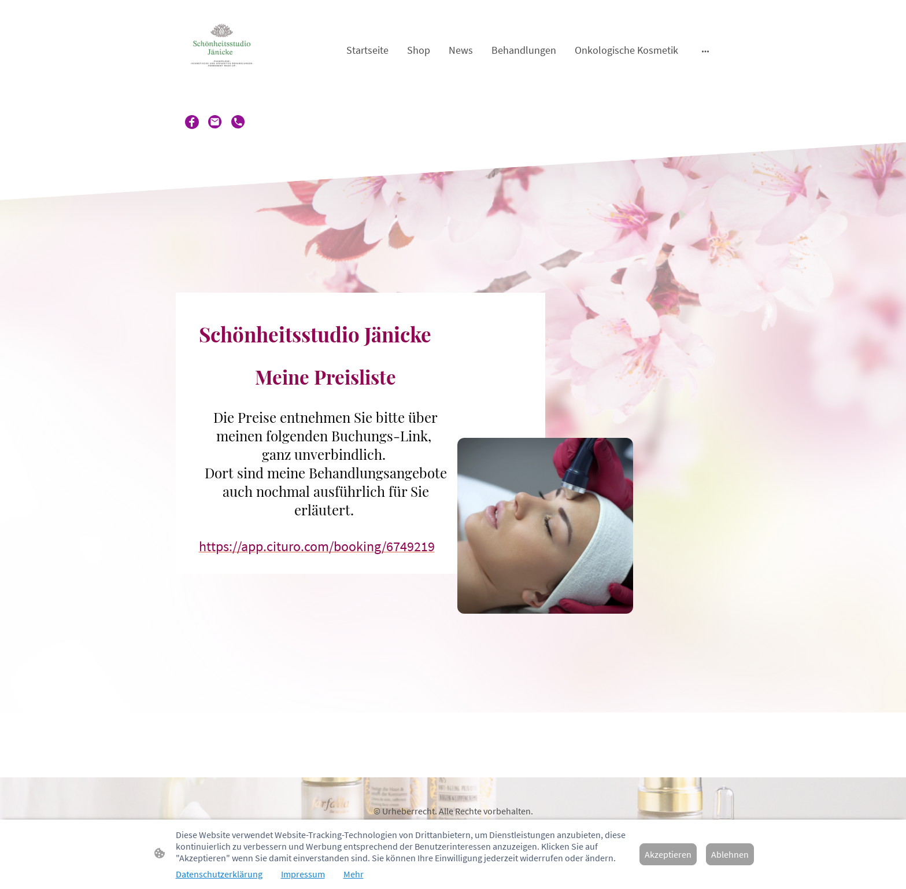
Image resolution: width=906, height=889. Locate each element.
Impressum (303, 874)
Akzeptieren (668, 854)
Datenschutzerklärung (219, 874)
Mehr (353, 874)
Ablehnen (730, 854)
